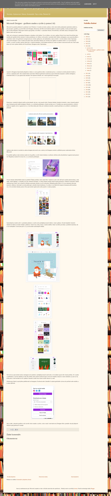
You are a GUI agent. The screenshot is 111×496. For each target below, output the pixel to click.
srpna (88, 56)
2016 (87, 85)
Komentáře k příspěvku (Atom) (24, 479)
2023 (87, 43)
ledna (88, 70)
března (88, 65)
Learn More (87, 4)
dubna (88, 63)
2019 (87, 78)
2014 (87, 89)
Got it (94, 4)
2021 (87, 73)
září (88, 54)
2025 (87, 39)
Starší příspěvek (75, 476)
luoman (75, 488)
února (88, 68)
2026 (87, 36)
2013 (87, 92)
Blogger (92, 488)
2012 (87, 94)
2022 (87, 46)
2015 (87, 87)
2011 (87, 96)
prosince (89, 48)
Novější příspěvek (11, 476)
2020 (87, 75)
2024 (87, 41)
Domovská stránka (43, 476)
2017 (87, 82)
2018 (87, 80)
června (88, 58)
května (88, 61)
